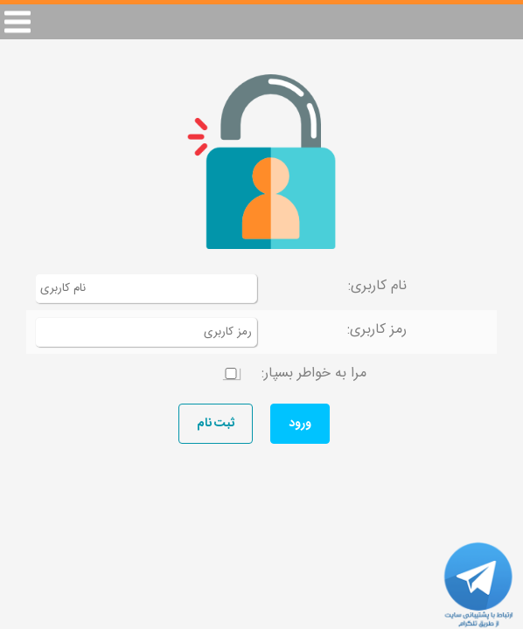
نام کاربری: (377, 286)
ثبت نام (215, 423)
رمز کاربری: (377, 330)
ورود (300, 423)
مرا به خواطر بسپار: (314, 373)
